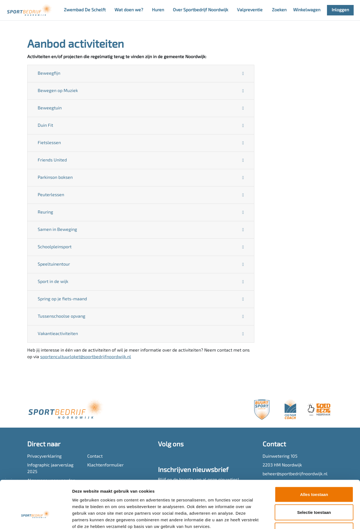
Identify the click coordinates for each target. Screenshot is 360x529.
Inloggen (340, 10)
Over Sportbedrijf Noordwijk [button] (200, 10)
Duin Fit (45, 125)
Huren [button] (158, 10)
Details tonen (297, 518)
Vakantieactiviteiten (58, 334)
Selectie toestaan (314, 475)
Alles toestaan (314, 456)
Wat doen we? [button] (128, 10)
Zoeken (279, 10)
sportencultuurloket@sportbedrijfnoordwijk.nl (85, 357)
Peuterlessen (51, 195)
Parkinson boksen (55, 178)
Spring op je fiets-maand (62, 299)
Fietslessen (49, 143)
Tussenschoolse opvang (61, 316)
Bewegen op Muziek (58, 91)
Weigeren (314, 492)
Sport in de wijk (53, 282)
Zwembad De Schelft (85, 10)
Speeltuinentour (54, 264)
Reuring (45, 212)
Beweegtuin (50, 108)
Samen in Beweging (57, 230)
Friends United (52, 160)
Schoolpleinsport (55, 247)
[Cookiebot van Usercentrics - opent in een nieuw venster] (36, 518)
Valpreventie (250, 10)
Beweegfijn (49, 73)
